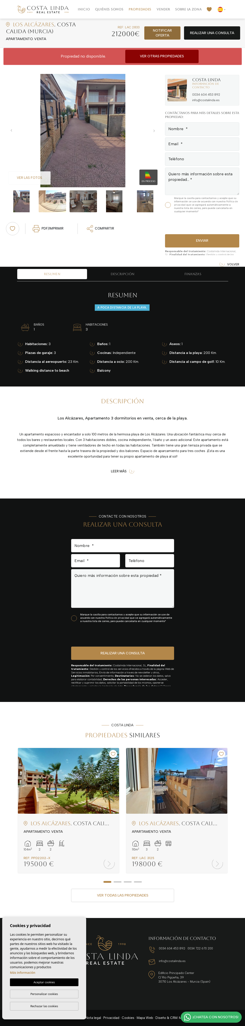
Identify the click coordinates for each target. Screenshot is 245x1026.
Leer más (122, 471)
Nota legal (93, 1018)
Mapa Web (145, 1018)
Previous (10, 130)
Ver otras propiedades (162, 56)
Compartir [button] (100, 228)
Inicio (84, 9)
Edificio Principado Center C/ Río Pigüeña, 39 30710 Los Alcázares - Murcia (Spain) (184, 977)
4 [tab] (138, 882)
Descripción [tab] (122, 274)
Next (155, 130)
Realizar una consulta (212, 33)
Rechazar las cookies (44, 1006)
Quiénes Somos (109, 9)
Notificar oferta (162, 32)
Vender (163, 9)
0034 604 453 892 (206, 95)
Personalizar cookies (44, 994)
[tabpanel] (68, 811)
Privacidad (111, 1018)
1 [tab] (107, 882)
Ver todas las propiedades (122, 895)
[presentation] (188, 223)
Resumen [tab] (52, 274)
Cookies (128, 1018)
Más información (22, 972)
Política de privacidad (117, 617)
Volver (229, 265)
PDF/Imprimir (48, 228)
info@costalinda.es (206, 100)
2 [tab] (118, 882)
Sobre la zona (188, 9)
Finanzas (192, 274)
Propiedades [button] (140, 9)
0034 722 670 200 (200, 948)
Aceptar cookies (44, 982)
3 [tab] (128, 882)
